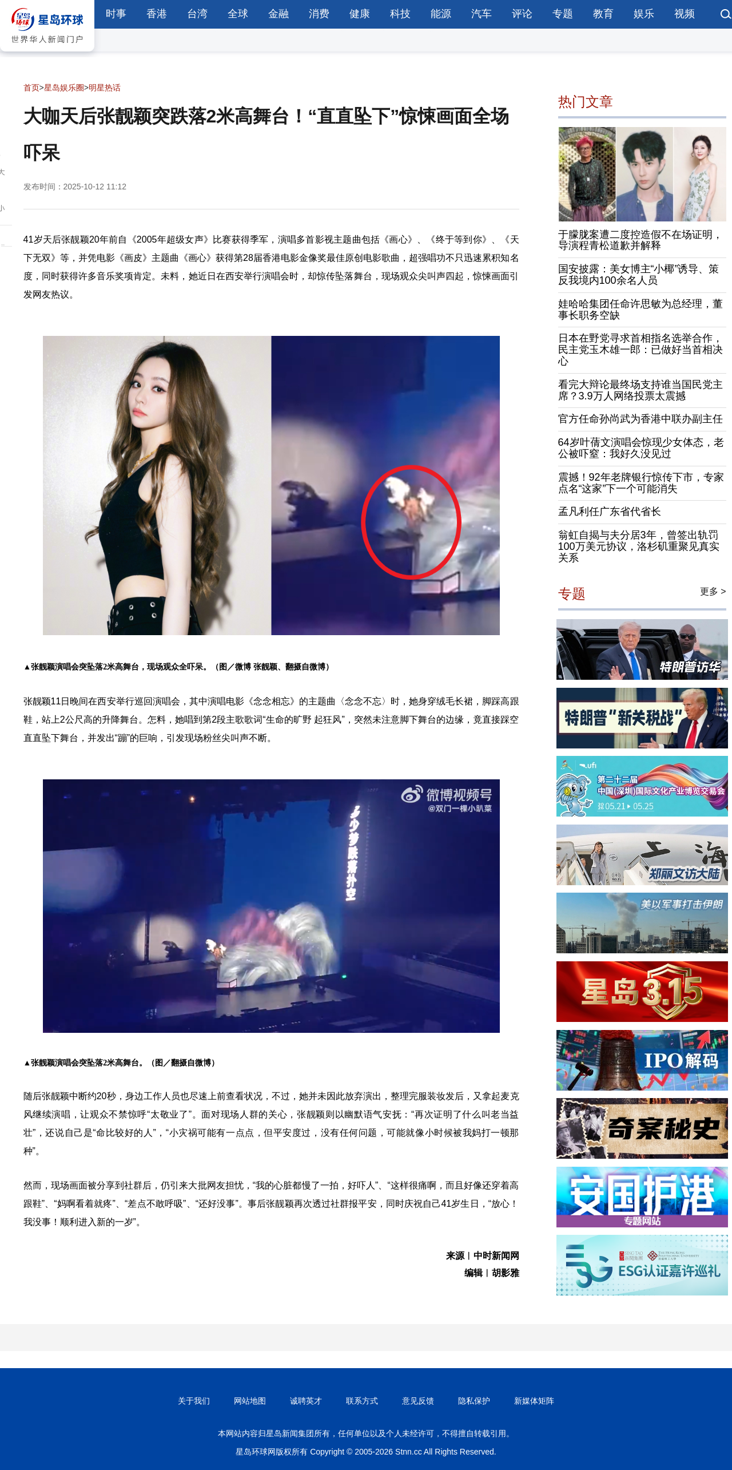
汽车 (481, 13)
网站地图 (250, 1400)
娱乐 (644, 13)
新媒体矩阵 (534, 1400)
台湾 (197, 13)
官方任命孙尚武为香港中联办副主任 (640, 419)
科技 (400, 13)
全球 (238, 13)
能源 (441, 13)
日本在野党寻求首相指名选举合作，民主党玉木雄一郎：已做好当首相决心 (640, 349)
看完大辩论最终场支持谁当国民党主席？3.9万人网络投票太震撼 (640, 390)
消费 (319, 13)
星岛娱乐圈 (64, 87)
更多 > (713, 591)
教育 (603, 13)
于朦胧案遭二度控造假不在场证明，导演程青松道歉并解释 (640, 240)
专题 (562, 13)
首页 (31, 87)
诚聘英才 (306, 1400)
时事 (116, 13)
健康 (359, 13)
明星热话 (105, 87)
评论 (522, 13)
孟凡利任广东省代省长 (609, 511)
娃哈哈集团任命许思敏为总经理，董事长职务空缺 (640, 309)
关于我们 (194, 1400)
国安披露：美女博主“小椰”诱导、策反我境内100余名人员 (638, 274)
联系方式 (362, 1400)
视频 (684, 13)
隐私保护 (474, 1400)
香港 (156, 13)
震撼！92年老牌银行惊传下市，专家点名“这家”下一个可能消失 (641, 482)
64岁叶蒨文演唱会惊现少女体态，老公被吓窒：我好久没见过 (641, 448)
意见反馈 (418, 1400)
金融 (278, 13)
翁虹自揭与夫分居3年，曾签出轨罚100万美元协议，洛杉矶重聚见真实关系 (638, 546)
